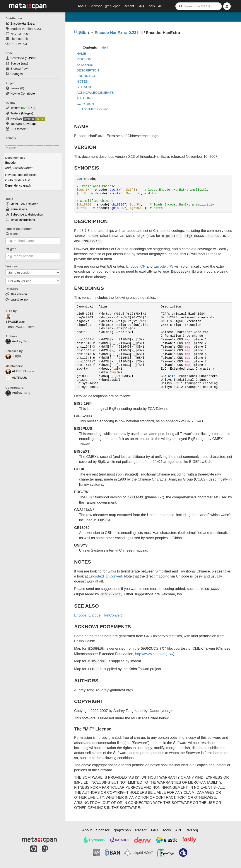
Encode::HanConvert (105, 576)
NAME (81, 53)
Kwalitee (16, 118)
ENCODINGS (86, 76)
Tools (151, 6)
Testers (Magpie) (21, 113)
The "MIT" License (95, 109)
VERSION (84, 59)
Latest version (19, 299)
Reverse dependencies (20, 175)
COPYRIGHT (86, 103)
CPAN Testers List (17, 180)
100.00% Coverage (23, 124)
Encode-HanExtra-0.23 (115, 33)
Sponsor (95, 6)
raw (24, 63)
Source (15, 63)
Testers (15, 108)
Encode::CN (135, 266)
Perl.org (191, 830)
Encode (10, 162)
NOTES (82, 81)
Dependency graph (18, 185)
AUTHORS (84, 98)
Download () (24, 58)
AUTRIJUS (16, 377)
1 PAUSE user (15, 321)
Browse (15, 68)
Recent (129, 6)
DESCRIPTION (88, 70)
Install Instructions (22, 220)
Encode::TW (163, 266)
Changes (16, 74)
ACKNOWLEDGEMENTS (95, 92)
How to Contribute (22, 93)
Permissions (18, 209)
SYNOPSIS (85, 64)
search (12, 234)
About (82, 6)
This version (18, 294)
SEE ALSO (84, 87)
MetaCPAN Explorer (24, 204)
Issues (14, 88)
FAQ (140, 6)
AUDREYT (16, 371)
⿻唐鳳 (13, 356)
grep (10, 249)
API (160, 6)
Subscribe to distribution (26, 214)
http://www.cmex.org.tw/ (154, 654)
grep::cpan (112, 6)
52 (24, 108)
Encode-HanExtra (22, 23)
